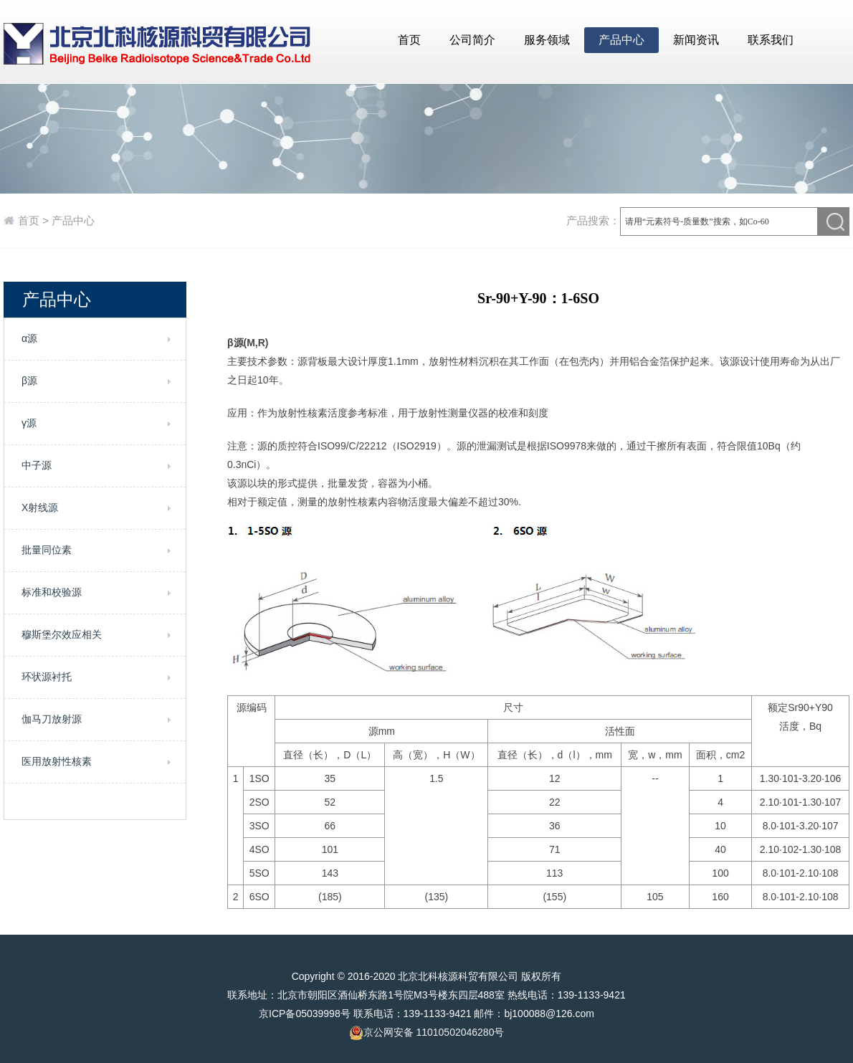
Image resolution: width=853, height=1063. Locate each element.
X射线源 (40, 507)
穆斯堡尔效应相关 (62, 634)
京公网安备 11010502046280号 (427, 1033)
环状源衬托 (47, 676)
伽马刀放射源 (52, 719)
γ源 (29, 423)
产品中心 (621, 40)
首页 (409, 40)
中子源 (37, 465)
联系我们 (771, 40)
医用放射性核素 (57, 761)
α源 (29, 338)
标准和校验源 (52, 592)
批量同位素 (47, 550)
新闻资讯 (696, 40)
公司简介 (472, 40)
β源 (29, 380)
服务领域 (547, 40)
